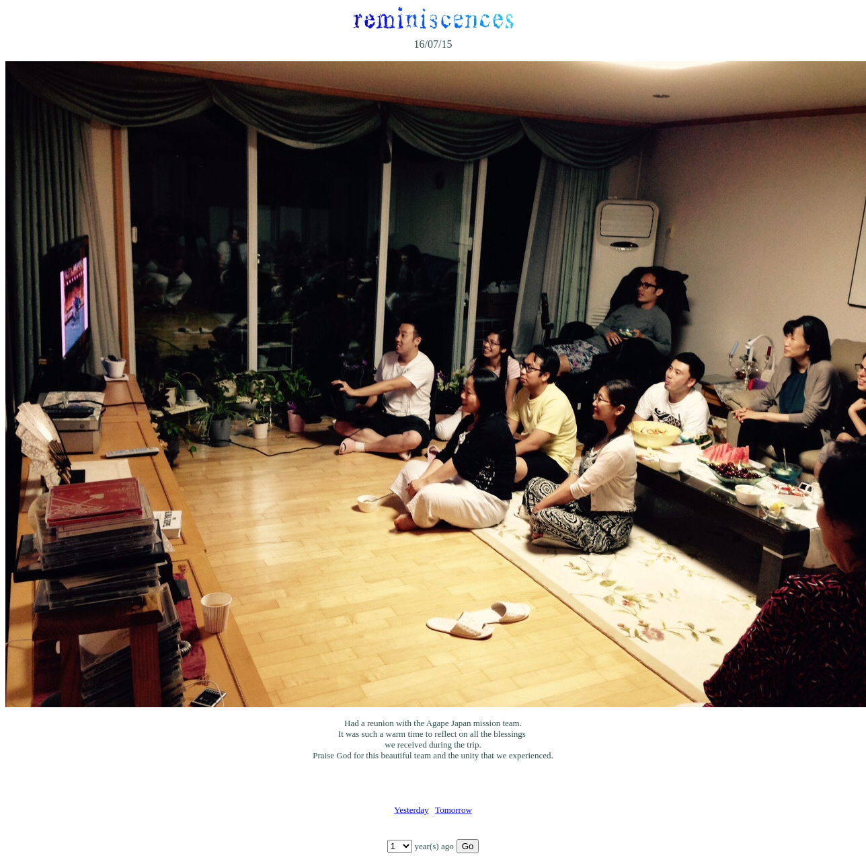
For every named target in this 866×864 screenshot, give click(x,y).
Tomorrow (453, 810)
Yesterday (411, 810)
